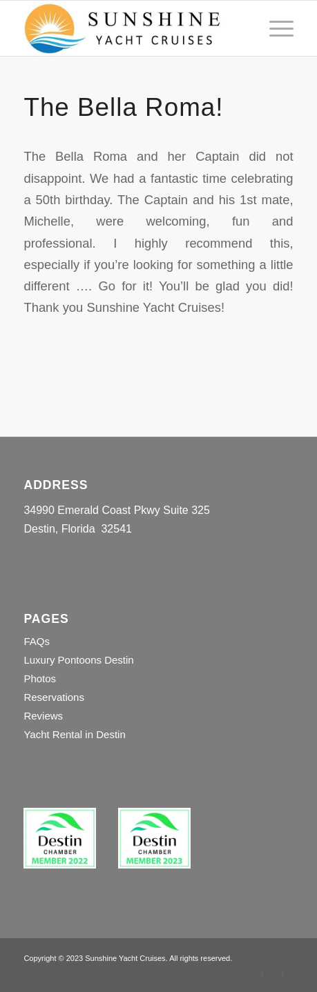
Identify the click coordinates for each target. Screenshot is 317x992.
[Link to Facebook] (262, 974)
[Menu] (275, 28)
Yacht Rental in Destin (74, 734)
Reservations (53, 697)
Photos (39, 678)
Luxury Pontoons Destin (78, 660)
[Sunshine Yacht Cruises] (131, 28)
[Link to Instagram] (283, 974)
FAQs (36, 641)
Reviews (43, 716)
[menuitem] (275, 28)
